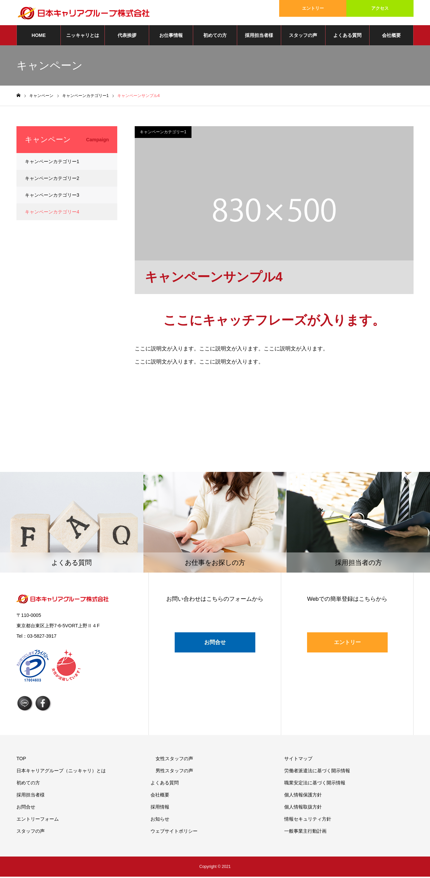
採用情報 (159, 808)
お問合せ (215, 644)
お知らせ (159, 820)
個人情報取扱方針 (303, 808)
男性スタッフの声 (174, 772)
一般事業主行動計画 (305, 832)
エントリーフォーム (37, 820)
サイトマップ (298, 760)
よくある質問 (347, 37)
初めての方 (215, 37)
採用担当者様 (259, 37)
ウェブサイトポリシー (174, 832)
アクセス (380, 8)
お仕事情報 (171, 37)
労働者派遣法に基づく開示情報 (317, 772)
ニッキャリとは (82, 37)
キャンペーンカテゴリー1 (163, 133)
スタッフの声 (303, 37)
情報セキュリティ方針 (307, 820)
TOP (21, 760)
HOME (39, 37)
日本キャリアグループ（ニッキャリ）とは (61, 772)
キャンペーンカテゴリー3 (52, 196)
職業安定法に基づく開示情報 (314, 784)
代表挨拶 (127, 37)
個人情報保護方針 (303, 796)
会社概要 (391, 37)
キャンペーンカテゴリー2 (52, 180)
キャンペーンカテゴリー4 (52, 213)
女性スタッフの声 (174, 760)
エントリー (313, 8)
